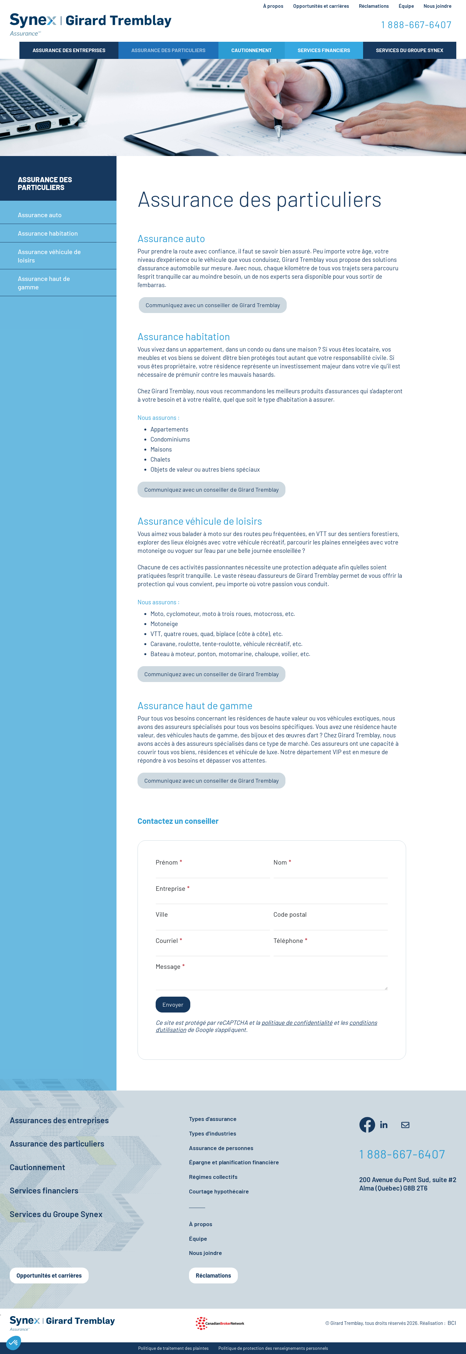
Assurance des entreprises (68, 50)
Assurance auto (40, 214)
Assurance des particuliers (168, 50)
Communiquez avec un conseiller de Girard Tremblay (213, 304)
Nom (280, 862)
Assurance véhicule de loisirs (49, 256)
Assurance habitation (48, 233)
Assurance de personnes (221, 1147)
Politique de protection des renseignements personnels (273, 1348)
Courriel (167, 940)
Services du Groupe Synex (409, 50)
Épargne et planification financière (234, 1162)
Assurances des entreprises (59, 1120)
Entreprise (170, 888)
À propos (273, 6)
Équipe (406, 6)
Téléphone (288, 940)
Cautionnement (251, 50)
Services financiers (44, 1190)
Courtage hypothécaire (219, 1191)
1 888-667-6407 (416, 24)
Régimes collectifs (213, 1176)
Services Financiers (324, 50)
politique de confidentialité (296, 1022)
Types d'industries (212, 1133)
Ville (162, 914)
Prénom (167, 862)
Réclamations (374, 6)
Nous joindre (437, 6)
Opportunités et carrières (321, 6)
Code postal (290, 914)
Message (168, 966)
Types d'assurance (213, 1118)
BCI (452, 1322)
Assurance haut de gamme (44, 282)
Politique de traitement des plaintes (173, 1348)
